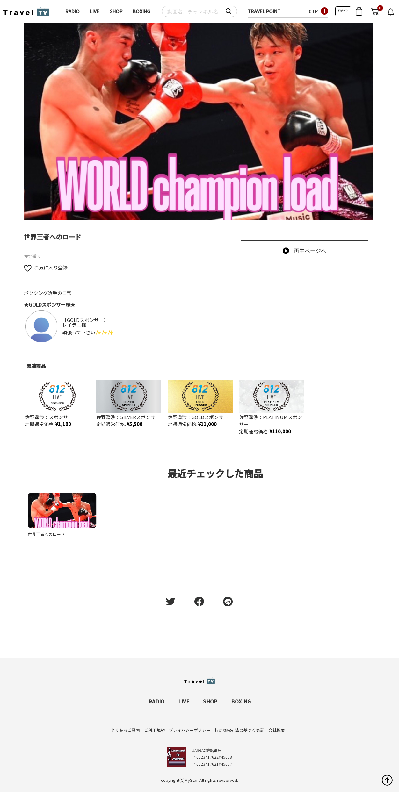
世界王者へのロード (46, 534)
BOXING (141, 11)
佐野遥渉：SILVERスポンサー (128, 417)
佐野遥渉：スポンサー (49, 417)
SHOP (116, 11)
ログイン (343, 10)
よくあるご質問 (125, 730)
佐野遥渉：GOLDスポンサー (198, 417)
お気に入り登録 (46, 267)
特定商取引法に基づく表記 (239, 730)
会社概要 (276, 730)
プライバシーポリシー (189, 730)
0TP (313, 11)
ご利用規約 (154, 730)
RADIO (72, 11)
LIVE (94, 11)
